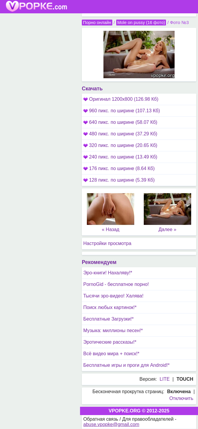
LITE (165, 379)
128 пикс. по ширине (119, 180)
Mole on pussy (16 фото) (141, 22)
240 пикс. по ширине (120, 156)
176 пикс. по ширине (119, 168)
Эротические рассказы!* (109, 342)
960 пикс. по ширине (121, 110)
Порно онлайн (97, 22)
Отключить (181, 398)
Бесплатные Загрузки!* (108, 318)
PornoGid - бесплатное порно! (116, 284)
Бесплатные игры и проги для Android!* (126, 365)
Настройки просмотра (107, 243)
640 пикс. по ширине (120, 122)
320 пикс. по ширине (120, 145)
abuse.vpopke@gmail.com (111, 424)
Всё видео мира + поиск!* (111, 353)
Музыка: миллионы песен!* (113, 330)
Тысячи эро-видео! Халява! (113, 295)
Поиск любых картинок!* (110, 307)
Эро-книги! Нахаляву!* (107, 272)
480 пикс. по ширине (120, 133)
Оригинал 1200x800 (120, 99)
